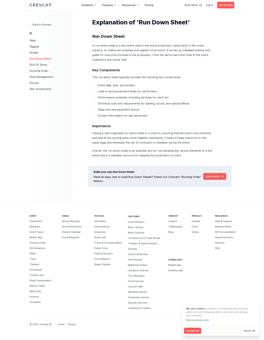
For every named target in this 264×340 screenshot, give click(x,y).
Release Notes (223, 226)
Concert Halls (135, 286)
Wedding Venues (137, 291)
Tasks (33, 258)
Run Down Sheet (40, 58)
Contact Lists (37, 275)
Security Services (137, 302)
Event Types (37, 231)
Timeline (34, 264)
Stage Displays (102, 264)
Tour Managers (136, 275)
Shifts (33, 253)
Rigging (34, 46)
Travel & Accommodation (108, 242)
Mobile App (36, 237)
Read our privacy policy (197, 320)
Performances (37, 248)
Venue (195, 231)
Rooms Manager (71, 221)
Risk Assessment (40, 89)
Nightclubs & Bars (137, 264)
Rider (33, 40)
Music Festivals (136, 232)
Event (195, 226)
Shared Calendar (71, 231)
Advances (99, 231)
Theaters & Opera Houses (142, 243)
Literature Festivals (138, 270)
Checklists (35, 302)
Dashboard (36, 221)
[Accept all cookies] (192, 331)
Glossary (220, 242)
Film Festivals (135, 259)
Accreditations (102, 258)
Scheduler (100, 221)
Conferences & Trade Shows (144, 237)
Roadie (34, 52)
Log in (209, 5)
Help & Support (223, 221)
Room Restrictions (72, 226)
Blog (170, 231)
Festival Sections (103, 253)
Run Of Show (38, 64)
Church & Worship (138, 254)
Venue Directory (224, 237)
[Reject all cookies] (249, 331)
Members (35, 226)
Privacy (72, 324)
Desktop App (175, 270)
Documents (36, 269)
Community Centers (139, 297)
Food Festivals (136, 281)
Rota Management (41, 77)
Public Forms (101, 248)
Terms (61, 324)
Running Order (39, 70)
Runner (34, 83)
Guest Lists (100, 237)
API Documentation (225, 231)
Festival (196, 221)
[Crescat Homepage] (40, 5)
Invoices (34, 296)
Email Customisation (40, 280)
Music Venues (135, 227)
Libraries (132, 248)
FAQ (217, 248)
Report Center (37, 285)
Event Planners (136, 221)
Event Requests (70, 237)
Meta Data (35, 291)
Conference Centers (139, 308)
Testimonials (175, 226)
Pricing (149, 5)
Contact (172, 221)
